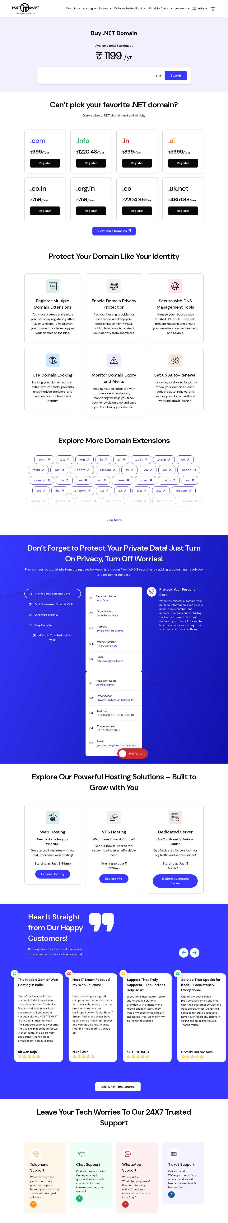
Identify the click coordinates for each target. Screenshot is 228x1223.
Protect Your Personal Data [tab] (50, 593)
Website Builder (124, 8)
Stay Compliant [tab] (42, 625)
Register (45, 163)
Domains (74, 8)
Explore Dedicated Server (175, 881)
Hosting (90, 8)
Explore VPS (114, 879)
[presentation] (183, 953)
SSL (150, 8)
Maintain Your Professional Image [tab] (52, 637)
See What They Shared (118, 1087)
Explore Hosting (52, 874)
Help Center (164, 8)
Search (176, 75)
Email (141, 8)
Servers (106, 8)
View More (114, 520)
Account (183, 8)
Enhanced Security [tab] (43, 614)
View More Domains (114, 231)
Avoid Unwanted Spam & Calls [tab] (51, 604)
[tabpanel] (175, 609)
